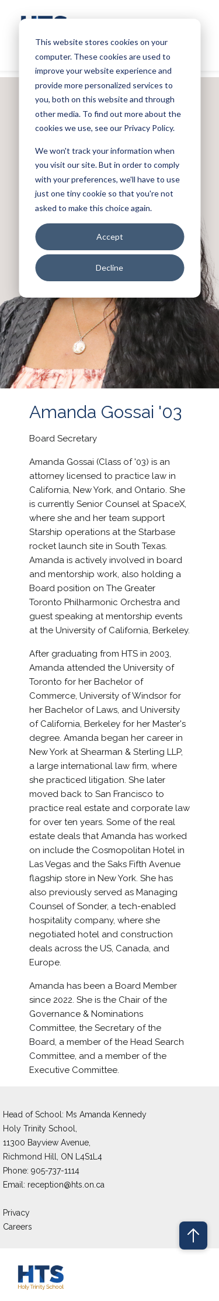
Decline (109, 267)
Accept (109, 236)
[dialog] (109, 158)
